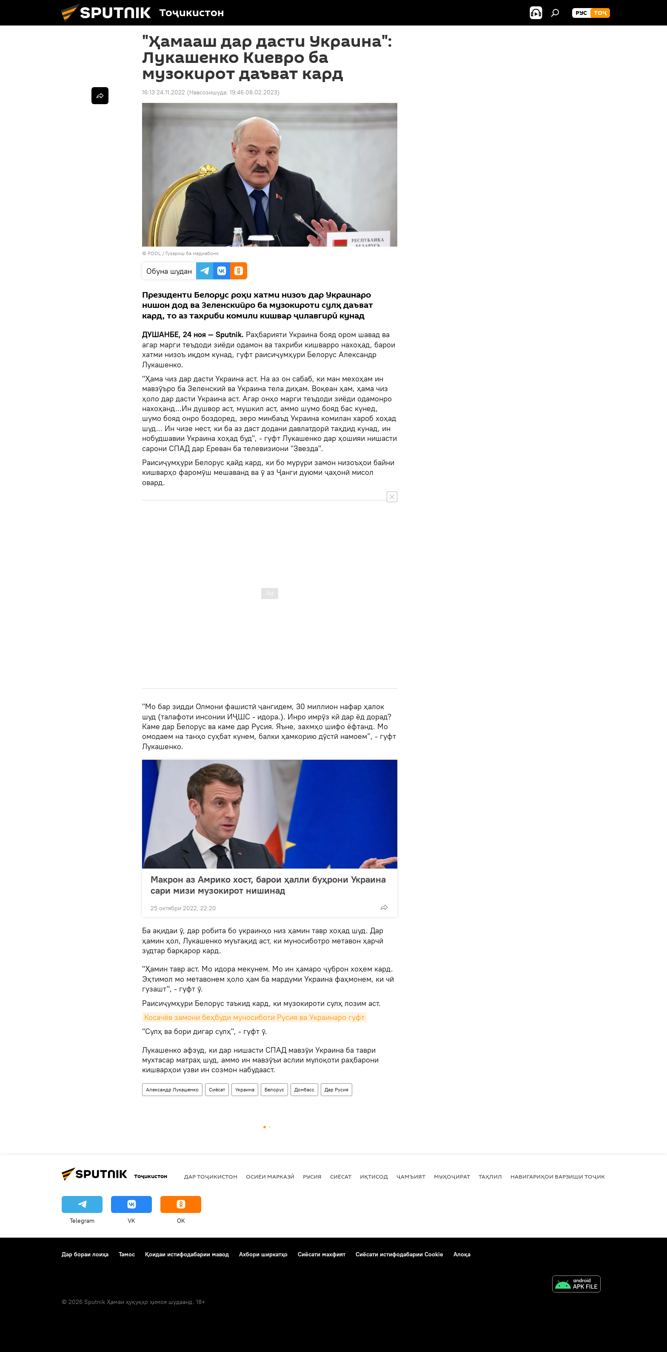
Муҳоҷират (452, 1176)
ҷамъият (410, 1176)
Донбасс (304, 1089)
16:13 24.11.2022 (163, 92)
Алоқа (461, 1254)
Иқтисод (374, 1176)
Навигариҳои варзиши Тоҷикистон (567, 1176)
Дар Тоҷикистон (210, 1176)
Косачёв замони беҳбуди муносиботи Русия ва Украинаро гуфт (254, 1017)
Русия (312, 1176)
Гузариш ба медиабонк (192, 253)
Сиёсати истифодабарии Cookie (399, 1254)
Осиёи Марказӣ (270, 1176)
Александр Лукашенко (172, 1089)
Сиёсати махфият (321, 1254)
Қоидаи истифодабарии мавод (187, 1254)
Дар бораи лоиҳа (85, 1254)
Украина (244, 1089)
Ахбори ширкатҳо (263, 1254)
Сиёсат (217, 1089)
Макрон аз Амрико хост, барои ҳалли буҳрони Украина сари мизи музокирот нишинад (268, 885)
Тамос (127, 1254)
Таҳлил (490, 1176)
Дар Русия (336, 1089)
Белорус (274, 1089)
